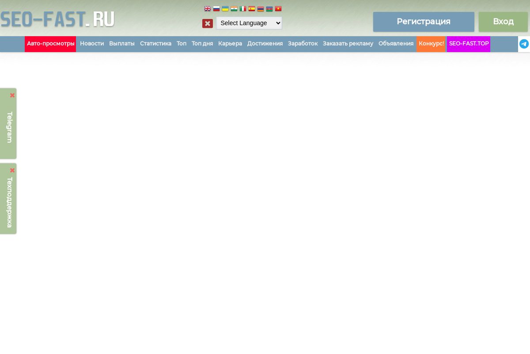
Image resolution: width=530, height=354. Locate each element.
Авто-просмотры (51, 43)
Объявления (396, 43)
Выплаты (122, 43)
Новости (92, 43)
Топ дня (202, 43)
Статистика (155, 43)
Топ (181, 43)
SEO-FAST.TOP (469, 43)
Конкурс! (431, 43)
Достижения (265, 43)
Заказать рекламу (348, 43)
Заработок (303, 43)
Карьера (230, 43)
